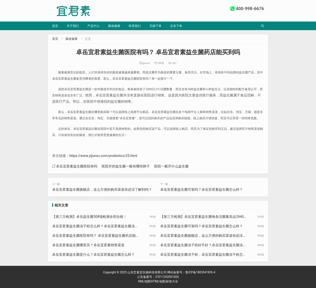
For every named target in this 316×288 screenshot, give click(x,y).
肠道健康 (114, 26)
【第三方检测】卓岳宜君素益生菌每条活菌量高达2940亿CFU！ (203, 217)
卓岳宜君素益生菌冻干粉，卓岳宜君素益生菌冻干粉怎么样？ (203, 254)
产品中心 (93, 26)
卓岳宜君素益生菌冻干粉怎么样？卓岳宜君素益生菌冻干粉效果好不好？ (95, 226)
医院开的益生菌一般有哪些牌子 (126, 166)
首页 (55, 26)
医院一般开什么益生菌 (171, 166)
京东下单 (176, 26)
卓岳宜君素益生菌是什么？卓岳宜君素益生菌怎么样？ (93, 254)
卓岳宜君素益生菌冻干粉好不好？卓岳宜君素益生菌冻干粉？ (203, 245)
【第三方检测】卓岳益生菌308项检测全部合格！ (89, 217)
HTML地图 (158, 281)
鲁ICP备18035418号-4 (200, 272)
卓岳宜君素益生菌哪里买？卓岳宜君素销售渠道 (88, 245)
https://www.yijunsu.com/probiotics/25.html (103, 156)
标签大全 (172, 281)
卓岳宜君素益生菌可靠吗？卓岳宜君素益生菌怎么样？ (201, 189)
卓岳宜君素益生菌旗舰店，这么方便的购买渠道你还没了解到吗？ (102, 189)
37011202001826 (167, 277)
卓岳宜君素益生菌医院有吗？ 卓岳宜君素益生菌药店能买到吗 (95, 236)
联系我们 (135, 26)
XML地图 (144, 281)
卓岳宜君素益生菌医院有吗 (76, 166)
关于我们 (73, 26)
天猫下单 (155, 26)
